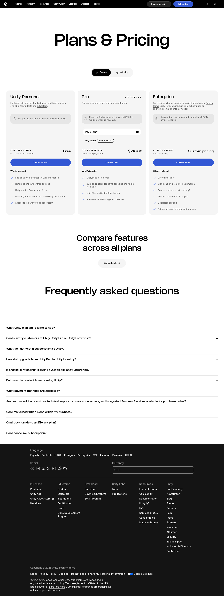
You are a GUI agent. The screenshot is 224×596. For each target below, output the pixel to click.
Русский (117, 455)
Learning (73, 4)
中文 (95, 455)
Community (59, 4)
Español (105, 455)
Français (69, 455)
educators (42, 106)
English (34, 455)
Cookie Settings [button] (143, 573)
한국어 (128, 455)
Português (84, 455)
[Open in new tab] (53, 498)
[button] (159, 4)
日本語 (57, 455)
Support (85, 4)
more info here (57, 586)
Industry (31, 4)
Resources (44, 4)
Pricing (96, 4)
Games (19, 4)
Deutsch (47, 455)
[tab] (101, 72)
